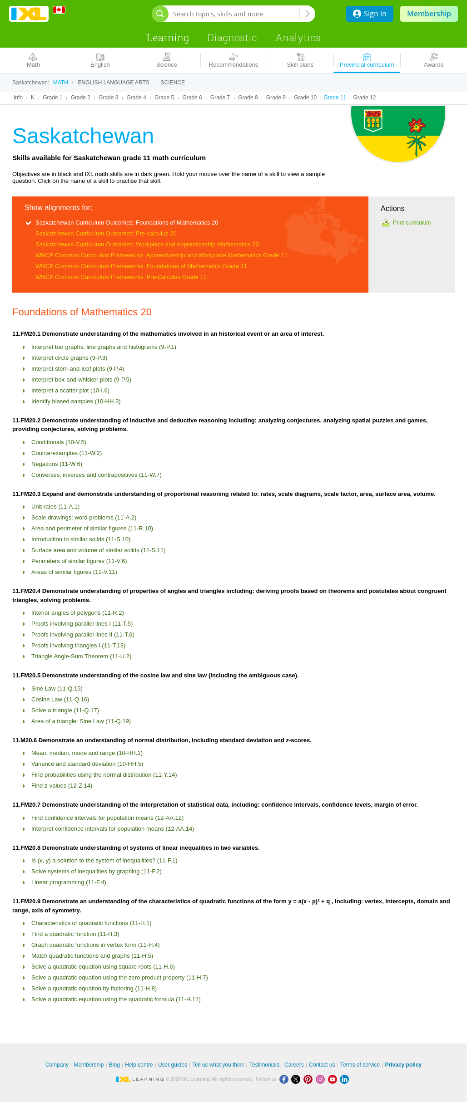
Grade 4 (136, 97)
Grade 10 (305, 97)
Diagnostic (232, 37)
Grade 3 (108, 97)
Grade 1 (52, 97)
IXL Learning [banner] (29, 14)
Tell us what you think (218, 1065)
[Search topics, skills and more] (236, 13)
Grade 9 (276, 97)
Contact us (322, 1065)
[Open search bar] (160, 13)
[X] (297, 1079)
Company (57, 1065)
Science (173, 82)
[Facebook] (285, 1079)
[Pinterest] (309, 1079)
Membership (429, 14)
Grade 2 (80, 97)
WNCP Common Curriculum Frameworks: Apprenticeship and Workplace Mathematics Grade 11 (161, 255)
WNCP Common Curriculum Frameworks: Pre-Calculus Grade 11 (121, 277)
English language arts (113, 82)
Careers (294, 1065)
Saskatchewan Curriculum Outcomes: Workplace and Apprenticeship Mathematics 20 (147, 244)
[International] (62, 9)
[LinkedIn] (345, 1079)
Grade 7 (220, 97)
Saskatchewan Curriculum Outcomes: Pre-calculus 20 (106, 233)
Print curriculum (412, 223)
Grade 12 (364, 97)
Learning (168, 37)
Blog (114, 1065)
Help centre (139, 1065)
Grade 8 (248, 97)
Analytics (298, 37)
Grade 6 (192, 97)
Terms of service (360, 1065)
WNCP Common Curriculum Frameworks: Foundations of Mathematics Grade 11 (141, 266)
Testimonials (264, 1065)
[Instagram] (322, 1079)
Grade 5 (164, 97)
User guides (172, 1065)
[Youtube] (334, 1079)
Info (18, 97)
